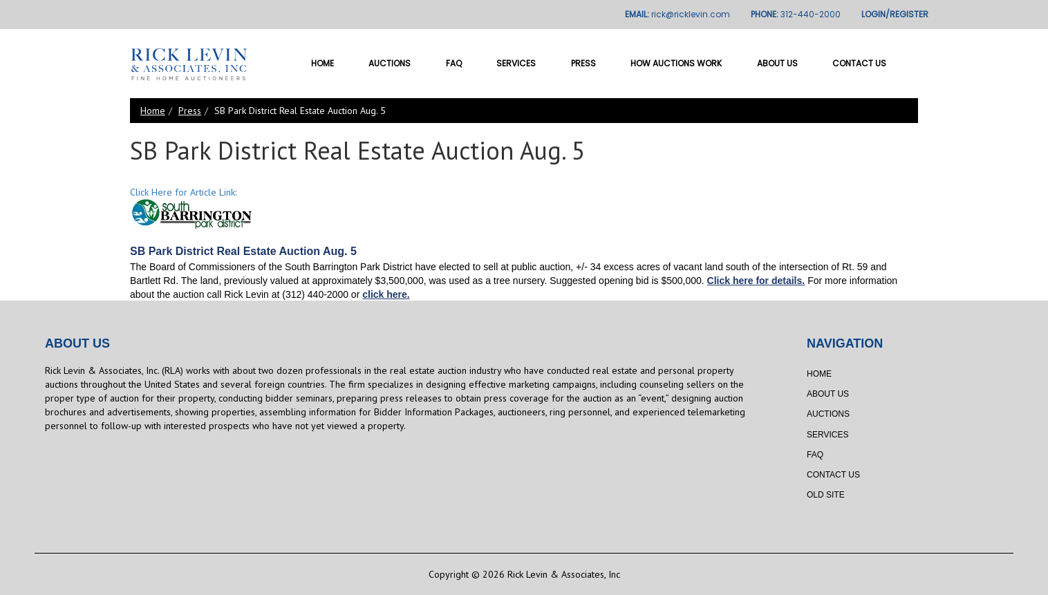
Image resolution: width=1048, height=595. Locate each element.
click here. (386, 294)
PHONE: (796, 14)
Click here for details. (756, 280)
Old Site (826, 495)
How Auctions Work (676, 63)
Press (583, 63)
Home (322, 63)
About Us (777, 63)
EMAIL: (677, 14)
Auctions (389, 63)
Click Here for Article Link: (183, 192)
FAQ (454, 63)
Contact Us (859, 63)
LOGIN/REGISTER (894, 14)
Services (516, 63)
